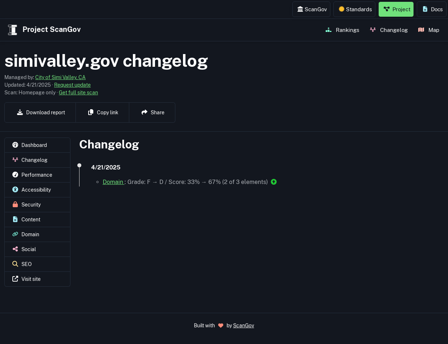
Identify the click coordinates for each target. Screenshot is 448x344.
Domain (114, 182)
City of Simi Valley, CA (60, 77)
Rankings (342, 29)
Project (397, 9)
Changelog (389, 29)
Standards (355, 9)
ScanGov (312, 9)
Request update (72, 85)
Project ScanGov (43, 30)
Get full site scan (78, 92)
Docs (432, 9)
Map (428, 29)
